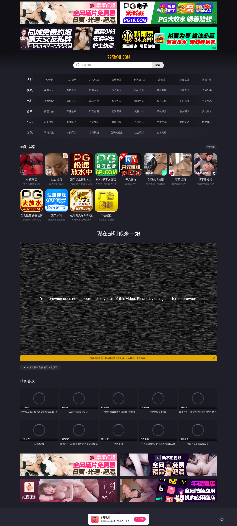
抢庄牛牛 (207, 79)
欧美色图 (94, 111)
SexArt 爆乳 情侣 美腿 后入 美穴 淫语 (39, 367)
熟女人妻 (139, 90)
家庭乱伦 (71, 122)
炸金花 (161, 79)
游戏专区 (116, 79)
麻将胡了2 (139, 79)
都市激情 (49, 122)
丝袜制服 (162, 90)
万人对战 (94, 79)
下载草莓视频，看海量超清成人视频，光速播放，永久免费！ (152, 358)
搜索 (157, 65)
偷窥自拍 (49, 111)
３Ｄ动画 (116, 90)
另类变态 (207, 100)
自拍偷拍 (71, 90)
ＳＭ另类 (207, 90)
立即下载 (139, 519)
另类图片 (207, 111)
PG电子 (49, 79)
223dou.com (118, 57)
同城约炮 (49, 132)
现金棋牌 (184, 79)
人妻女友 (94, 122)
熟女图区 (184, 111)
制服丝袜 (139, 100)
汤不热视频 (116, 132)
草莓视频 (94, 132)
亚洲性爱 (49, 100)
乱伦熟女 (184, 100)
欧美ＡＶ (94, 90)
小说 (30, 122)
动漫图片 (116, 111)
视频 (30, 90)
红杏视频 (139, 132)
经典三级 (162, 100)
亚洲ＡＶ (49, 90)
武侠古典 (116, 122)
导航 (30, 132)
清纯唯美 (162, 111)
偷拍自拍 (71, 100)
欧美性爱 (116, 100)
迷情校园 (139, 122)
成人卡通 (94, 100)
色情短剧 (162, 132)
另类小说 (162, 122)
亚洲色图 (71, 111)
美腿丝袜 (139, 111)
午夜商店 (71, 132)
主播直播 (184, 90)
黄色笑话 (184, 122)
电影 (30, 101)
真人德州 (71, 79)
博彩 (30, 79)
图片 (30, 111)
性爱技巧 (207, 122)
